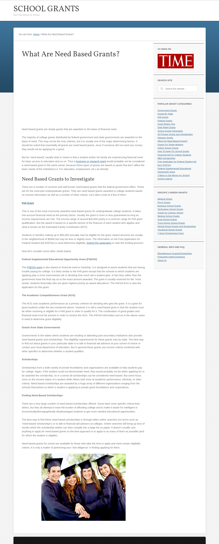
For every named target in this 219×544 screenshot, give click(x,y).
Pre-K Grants (164, 202)
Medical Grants (165, 199)
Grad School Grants (167, 219)
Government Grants (167, 110)
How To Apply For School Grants (173, 151)
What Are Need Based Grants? (173, 141)
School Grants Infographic (170, 131)
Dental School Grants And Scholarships (177, 226)
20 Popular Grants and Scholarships (175, 134)
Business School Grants (169, 206)
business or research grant (91, 161)
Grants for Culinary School (170, 213)
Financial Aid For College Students (174, 155)
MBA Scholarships (167, 158)
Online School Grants (168, 148)
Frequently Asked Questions (171, 257)
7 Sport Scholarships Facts (171, 233)
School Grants (46, 9)
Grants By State (165, 114)
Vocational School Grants (170, 230)
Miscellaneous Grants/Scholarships (175, 253)
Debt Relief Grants (167, 127)
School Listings (165, 179)
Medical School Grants (169, 216)
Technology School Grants (170, 209)
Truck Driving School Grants (171, 223)
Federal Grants (165, 120)
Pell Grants (163, 117)
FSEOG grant (34, 267)
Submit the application (99, 242)
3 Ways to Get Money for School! (174, 175)
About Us (162, 260)
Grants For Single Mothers (170, 144)
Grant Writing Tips (166, 124)
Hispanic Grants (165, 137)
